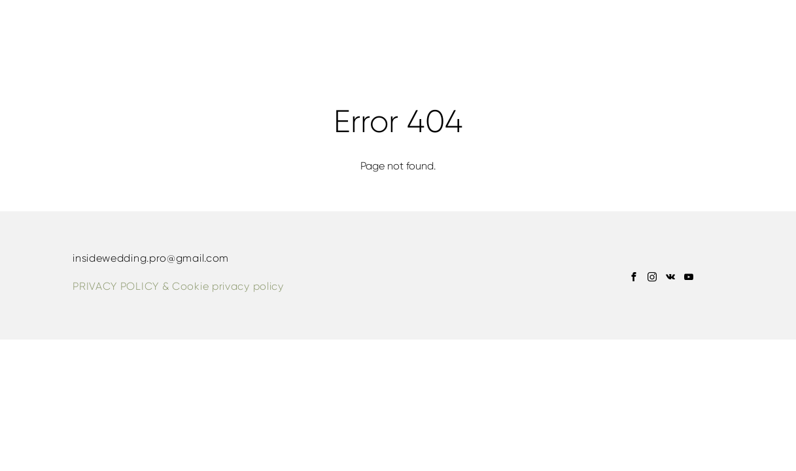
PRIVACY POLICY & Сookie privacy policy (178, 286)
